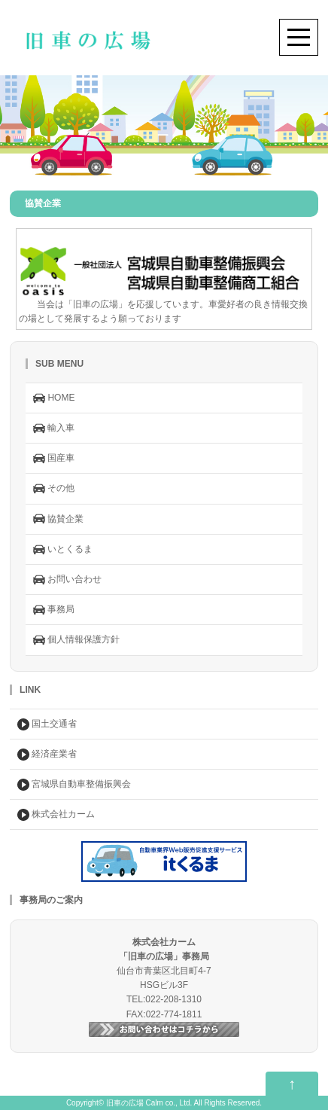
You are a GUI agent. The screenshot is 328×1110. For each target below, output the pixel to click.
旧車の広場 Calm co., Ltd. (149, 1103)
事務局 (53, 610)
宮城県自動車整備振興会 (74, 785)
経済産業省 (47, 755)
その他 (53, 489)
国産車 (53, 459)
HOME (53, 398)
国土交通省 (47, 724)
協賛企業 (58, 519)
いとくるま (63, 550)
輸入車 (53, 428)
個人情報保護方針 (76, 640)
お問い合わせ (67, 580)
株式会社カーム (56, 815)
